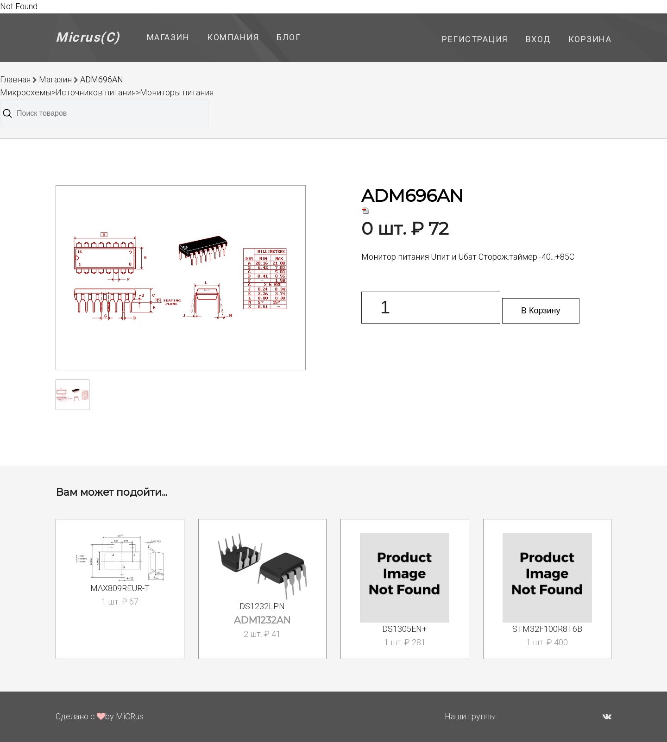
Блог (289, 37)
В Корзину (540, 310)
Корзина (590, 39)
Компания (233, 37)
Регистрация (475, 39)
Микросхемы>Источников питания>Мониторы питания (107, 92)
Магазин (168, 37)
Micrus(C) (88, 37)
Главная (15, 79)
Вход (538, 39)
